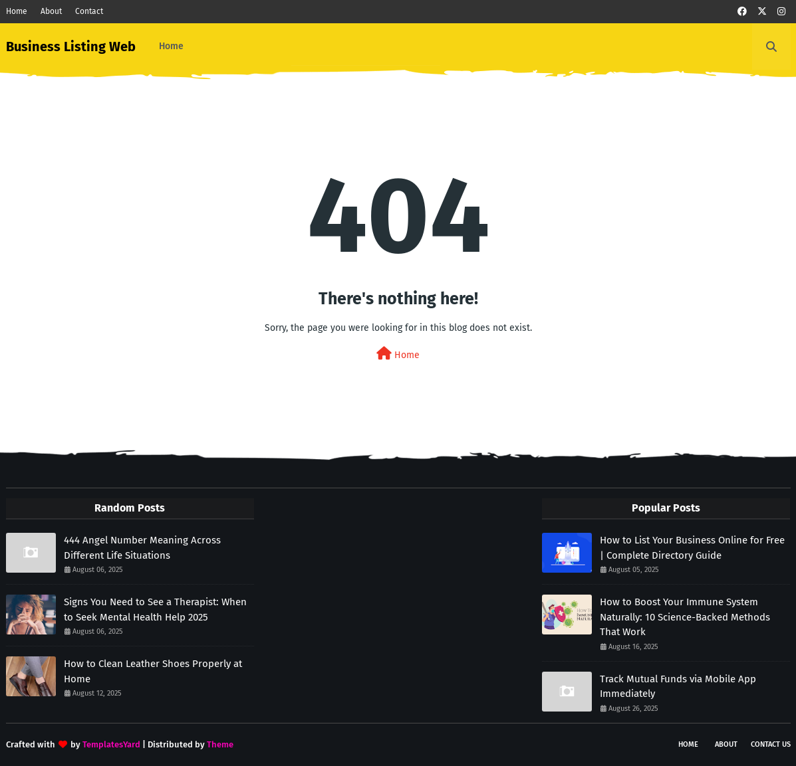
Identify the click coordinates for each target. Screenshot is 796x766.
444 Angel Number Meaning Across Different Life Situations (142, 547)
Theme (220, 744)
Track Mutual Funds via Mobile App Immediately (678, 686)
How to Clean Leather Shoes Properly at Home (153, 671)
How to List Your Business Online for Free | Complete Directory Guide (692, 547)
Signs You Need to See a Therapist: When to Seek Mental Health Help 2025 (155, 609)
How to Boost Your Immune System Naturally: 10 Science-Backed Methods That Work (685, 617)
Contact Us (771, 744)
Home (16, 11)
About (51, 11)
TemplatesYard (111, 744)
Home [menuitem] (171, 46)
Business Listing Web (71, 46)
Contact (89, 11)
